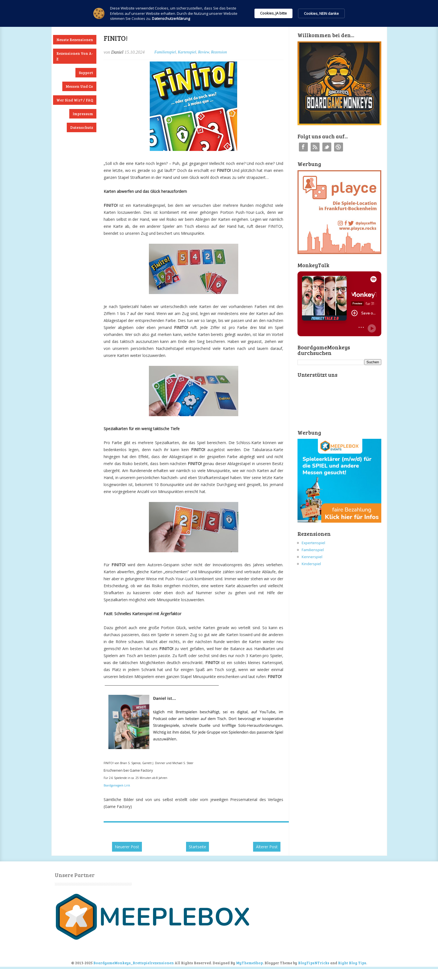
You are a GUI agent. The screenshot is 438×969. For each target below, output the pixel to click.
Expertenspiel (313, 542)
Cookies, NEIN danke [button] (321, 13)
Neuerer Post (127, 846)
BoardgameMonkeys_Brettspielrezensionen (133, 962)
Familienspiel (165, 52)
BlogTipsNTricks (313, 962)
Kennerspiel (312, 556)
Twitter (326, 147)
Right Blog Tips (352, 962)
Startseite (197, 846)
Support (86, 72)
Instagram (338, 147)
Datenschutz (81, 127)
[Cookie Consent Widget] (219, 13)
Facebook (303, 147)
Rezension (219, 52)
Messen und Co (79, 86)
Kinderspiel (311, 563)
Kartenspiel (187, 52)
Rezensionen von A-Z (74, 56)
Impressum (83, 113)
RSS (315, 147)
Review (203, 52)
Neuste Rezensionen (74, 39)
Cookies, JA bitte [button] (273, 13)
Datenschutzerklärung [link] (171, 18)
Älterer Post (267, 846)
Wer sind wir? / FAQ (74, 100)
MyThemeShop (249, 962)
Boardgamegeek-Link (117, 785)
